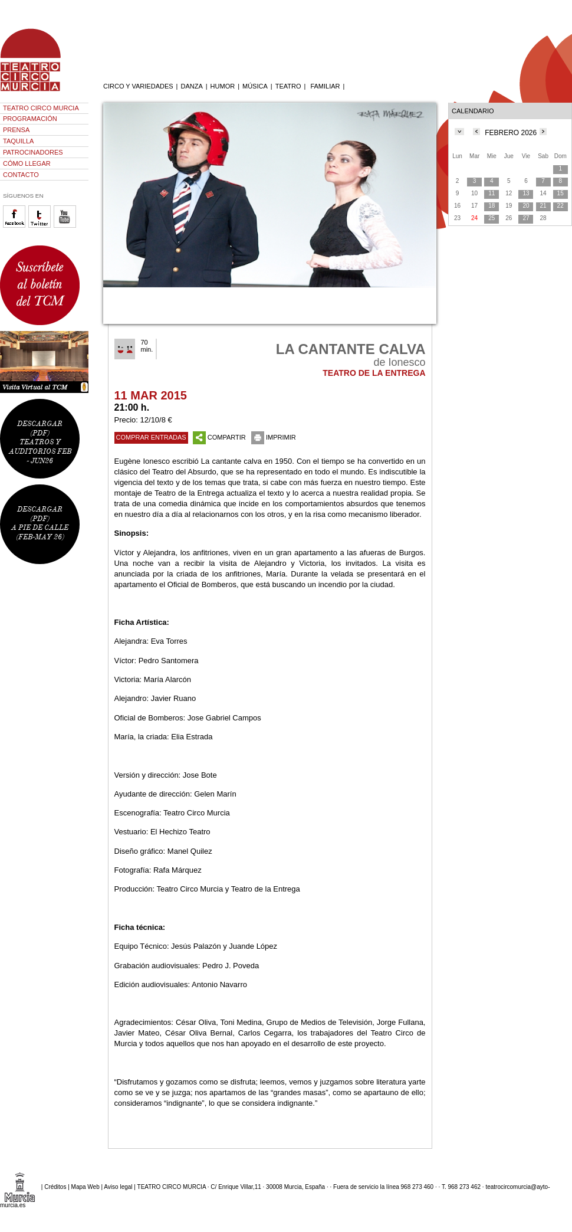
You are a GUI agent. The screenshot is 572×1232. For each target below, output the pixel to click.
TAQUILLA (18, 141)
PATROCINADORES (33, 152)
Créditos (55, 1186)
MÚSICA (255, 86)
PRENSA (16, 129)
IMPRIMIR (273, 437)
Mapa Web (85, 1186)
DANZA (191, 86)
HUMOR (223, 86)
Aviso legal (118, 1186)
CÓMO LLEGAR (27, 163)
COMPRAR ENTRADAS (151, 437)
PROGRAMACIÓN (30, 118)
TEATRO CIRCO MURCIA (41, 108)
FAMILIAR (325, 86)
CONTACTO (21, 174)
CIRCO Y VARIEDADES (138, 86)
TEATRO (288, 86)
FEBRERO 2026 (511, 133)
